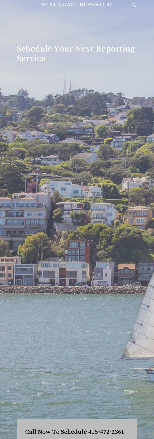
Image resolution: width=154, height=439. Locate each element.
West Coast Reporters (77, 4)
